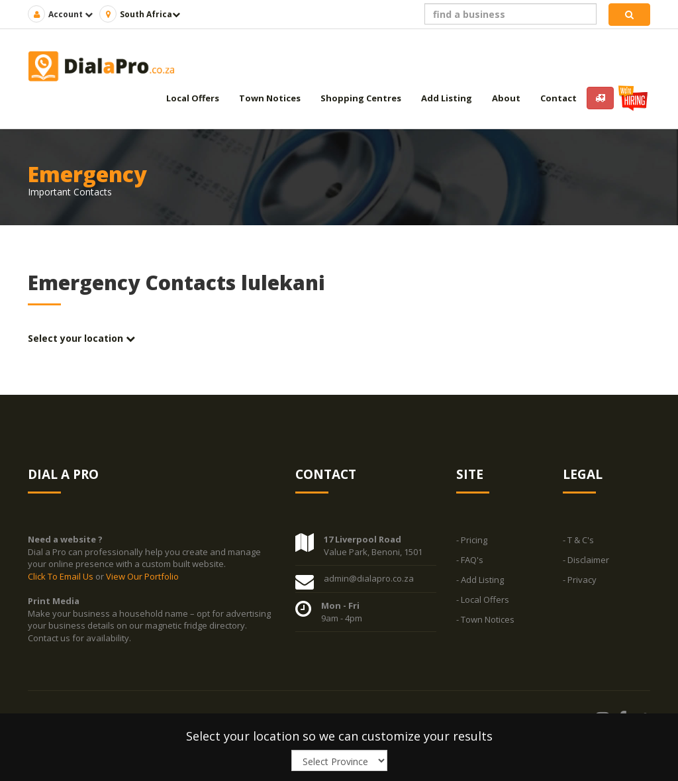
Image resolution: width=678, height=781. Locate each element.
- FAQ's (469, 560)
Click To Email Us (61, 576)
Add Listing (446, 98)
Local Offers (192, 98)
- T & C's (578, 541)
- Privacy (580, 580)
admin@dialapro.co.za (369, 579)
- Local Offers (482, 600)
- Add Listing (480, 580)
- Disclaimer (586, 560)
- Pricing (471, 541)
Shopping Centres (360, 98)
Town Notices (270, 98)
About (506, 98)
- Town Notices (485, 620)
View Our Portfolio (142, 576)
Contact (558, 98)
